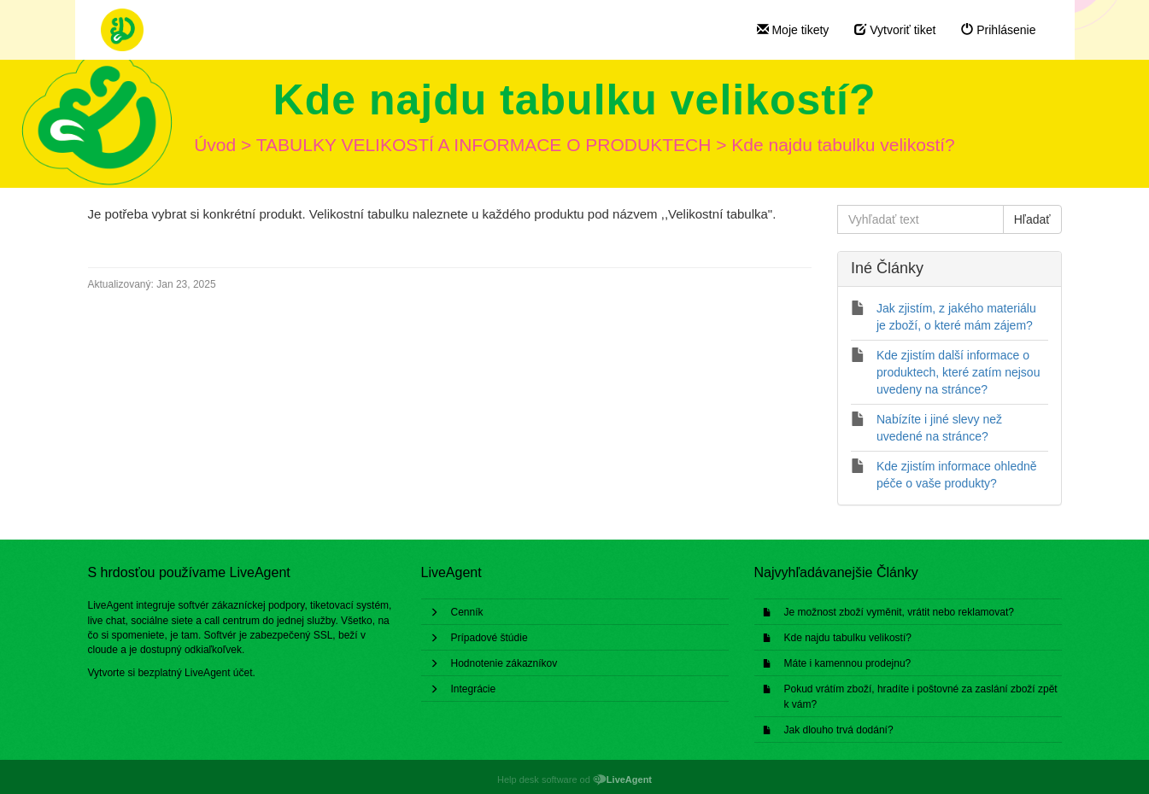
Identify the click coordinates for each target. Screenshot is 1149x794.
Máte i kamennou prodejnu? (848, 663)
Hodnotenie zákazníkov (504, 663)
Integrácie (473, 689)
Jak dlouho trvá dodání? (839, 730)
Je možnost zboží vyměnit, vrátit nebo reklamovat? (899, 612)
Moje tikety (793, 30)
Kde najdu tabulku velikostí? (848, 638)
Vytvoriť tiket (894, 30)
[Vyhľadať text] (920, 219)
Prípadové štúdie (489, 638)
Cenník (467, 612)
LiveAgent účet (218, 673)
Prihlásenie (998, 30)
